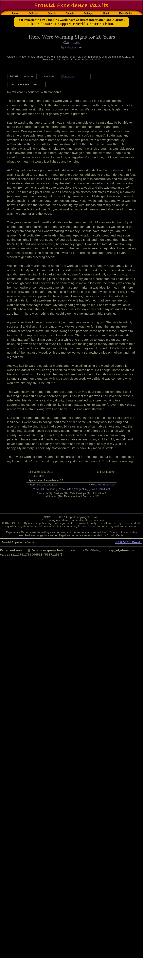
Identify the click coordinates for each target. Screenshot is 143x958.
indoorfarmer (73, 47)
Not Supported (106, 484)
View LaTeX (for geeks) (73, 489)
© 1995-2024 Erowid (128, 542)
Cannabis (68, 76)
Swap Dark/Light (100, 489)
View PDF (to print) (44, 489)
